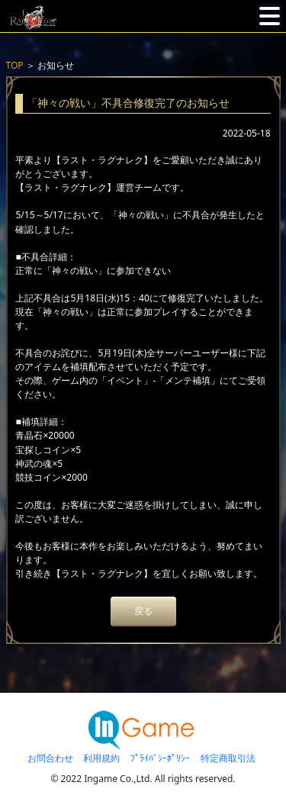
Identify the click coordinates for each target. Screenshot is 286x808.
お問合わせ (50, 758)
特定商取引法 (228, 758)
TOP (15, 65)
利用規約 (101, 758)
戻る (143, 610)
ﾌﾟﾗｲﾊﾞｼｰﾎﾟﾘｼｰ (160, 758)
